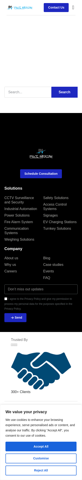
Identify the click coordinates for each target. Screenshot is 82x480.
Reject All (41, 470)
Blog (46, 258)
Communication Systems (16, 231)
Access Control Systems (55, 207)
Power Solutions (17, 215)
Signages (50, 215)
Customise (41, 458)
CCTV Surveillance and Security (19, 200)
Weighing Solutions (19, 239)
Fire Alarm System (18, 222)
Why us (10, 264)
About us (11, 258)
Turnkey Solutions (57, 228)
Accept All (41, 446)
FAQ (46, 278)
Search (64, 92)
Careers (10, 271)
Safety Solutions (56, 198)
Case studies (53, 264)
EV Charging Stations (60, 222)
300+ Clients (20, 392)
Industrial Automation (20, 209)
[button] (73, 7)
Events (48, 271)
